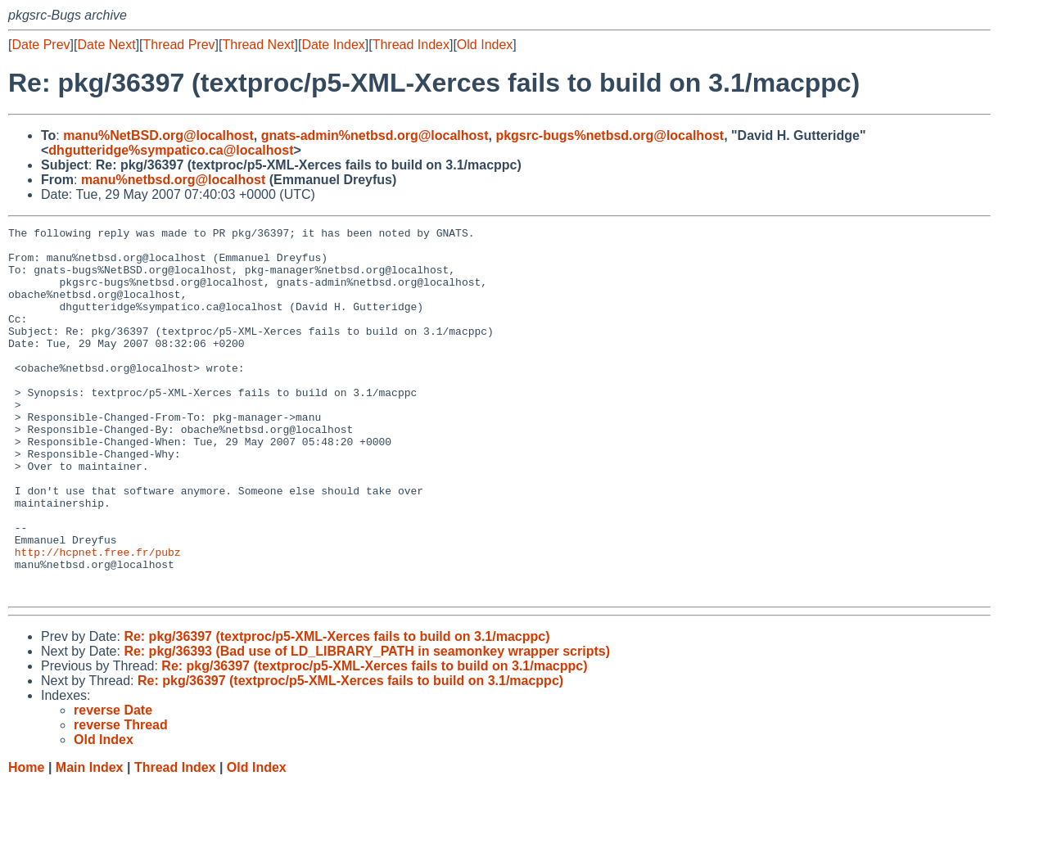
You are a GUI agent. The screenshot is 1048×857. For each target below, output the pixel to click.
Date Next (106, 45)
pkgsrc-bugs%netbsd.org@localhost (609, 135)
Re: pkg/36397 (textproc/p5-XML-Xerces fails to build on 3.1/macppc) (336, 710)
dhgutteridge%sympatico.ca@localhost (170, 150)
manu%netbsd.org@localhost (173, 180)
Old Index (485, 45)
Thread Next (258, 45)
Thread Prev (179, 45)
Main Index (90, 841)
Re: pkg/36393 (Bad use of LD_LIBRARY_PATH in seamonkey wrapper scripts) (367, 725)
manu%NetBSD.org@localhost (158, 135)
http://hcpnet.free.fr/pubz (98, 618)
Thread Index (411, 45)
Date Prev (40, 45)
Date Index (332, 45)
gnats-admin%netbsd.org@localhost (375, 135)
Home (26, 841)
